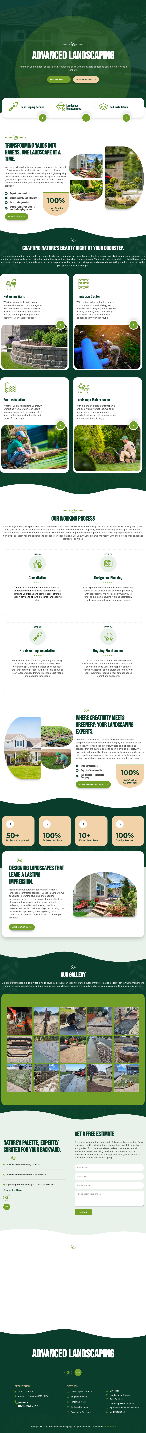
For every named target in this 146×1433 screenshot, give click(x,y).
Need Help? (23, 1402)
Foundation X (109, 1426)
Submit (83, 1212)
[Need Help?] (16, 1402)
